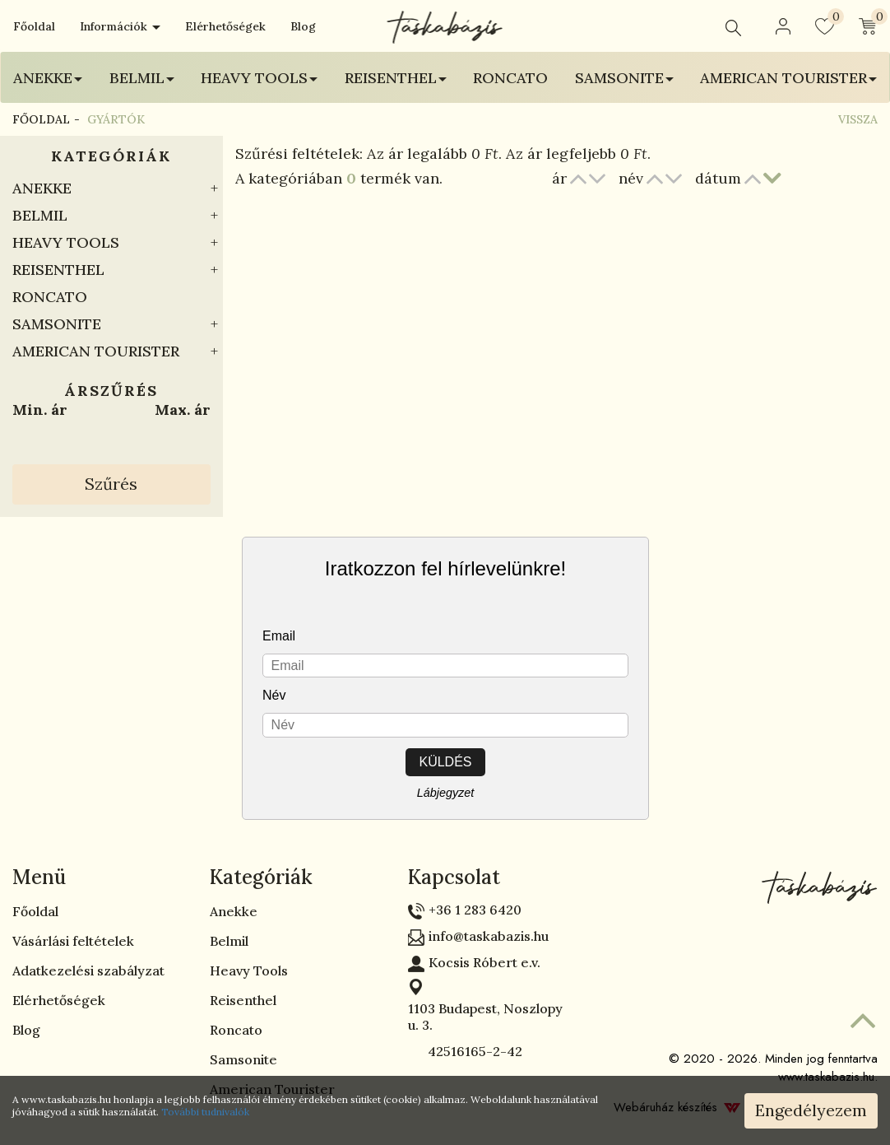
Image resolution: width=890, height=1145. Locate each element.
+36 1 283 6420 (475, 909)
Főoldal (34, 26)
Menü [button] (39, 877)
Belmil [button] (141, 77)
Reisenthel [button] (396, 77)
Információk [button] (120, 26)
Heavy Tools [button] (259, 77)
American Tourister (95, 351)
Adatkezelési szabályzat (88, 970)
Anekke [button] (47, 77)
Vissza (858, 119)
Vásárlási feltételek (73, 941)
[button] (783, 26)
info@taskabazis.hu (489, 936)
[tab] (98, 877)
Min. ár (39, 409)
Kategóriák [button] (261, 877)
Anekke (42, 188)
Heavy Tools (65, 242)
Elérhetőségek (225, 26)
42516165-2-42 (465, 1051)
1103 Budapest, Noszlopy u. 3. (485, 1016)
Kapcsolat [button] (454, 877)
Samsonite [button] (624, 77)
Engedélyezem (811, 1110)
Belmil (39, 215)
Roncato (510, 77)
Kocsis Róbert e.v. (484, 962)
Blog (303, 26)
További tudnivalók (205, 1111)
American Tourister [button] (788, 77)
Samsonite (56, 323)
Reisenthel (58, 269)
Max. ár (183, 409)
